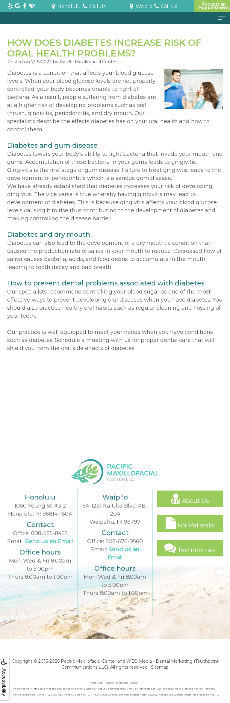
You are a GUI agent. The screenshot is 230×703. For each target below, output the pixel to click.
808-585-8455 (49, 541)
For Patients (190, 531)
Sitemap (160, 667)
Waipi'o (140, 6)
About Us (190, 507)
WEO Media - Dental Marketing (159, 661)
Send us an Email (49, 549)
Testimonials (190, 556)
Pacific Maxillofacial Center (88, 661)
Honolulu (65, 6)
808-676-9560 (124, 549)
